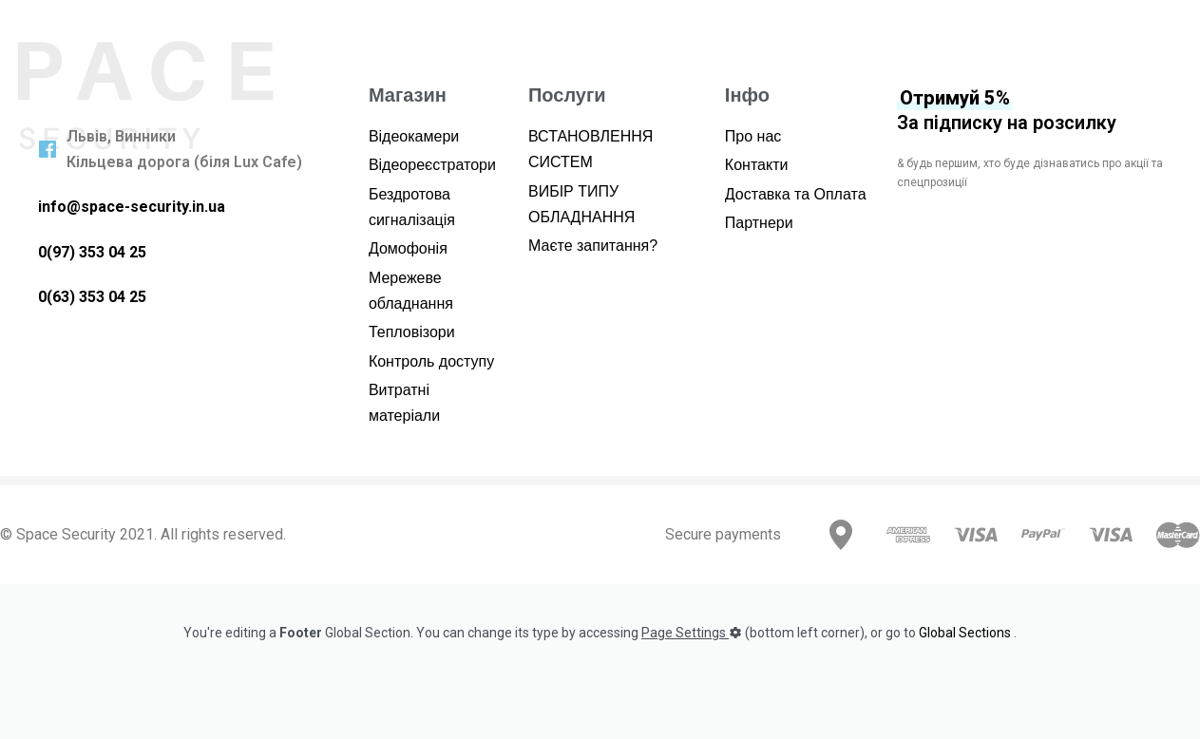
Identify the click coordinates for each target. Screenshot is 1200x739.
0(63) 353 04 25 (92, 297)
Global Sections (965, 632)
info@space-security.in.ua (131, 207)
